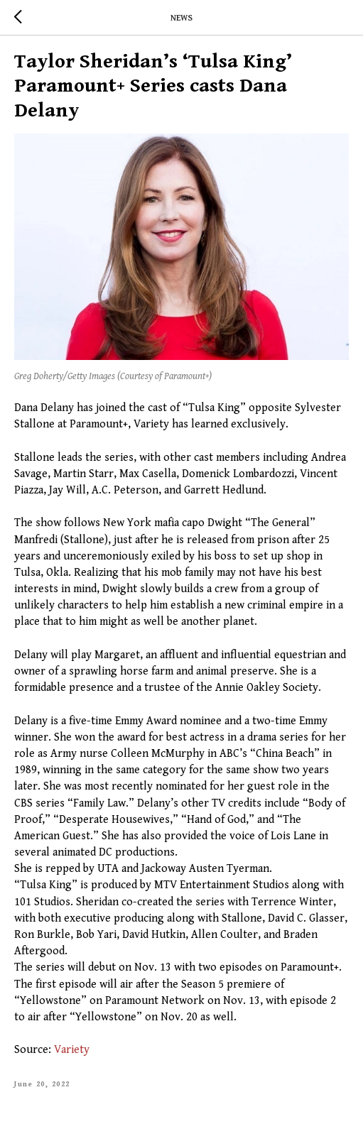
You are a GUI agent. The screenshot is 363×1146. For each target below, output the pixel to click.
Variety (72, 1050)
